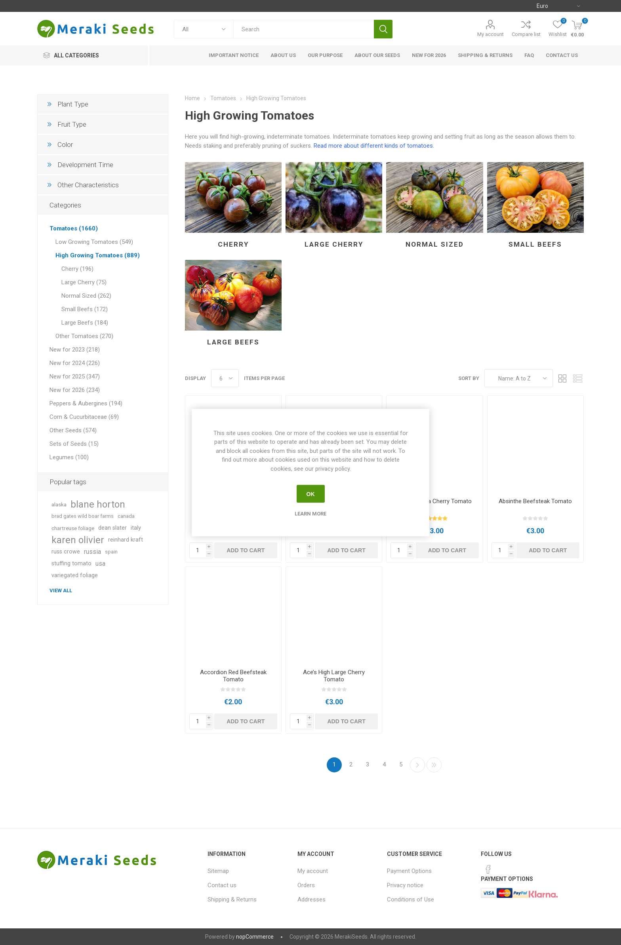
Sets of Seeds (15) (74, 443)
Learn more (310, 514)
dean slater (112, 528)
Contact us (222, 885)
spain (111, 552)
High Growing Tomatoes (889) (97, 255)
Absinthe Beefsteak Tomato (535, 501)
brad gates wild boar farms (82, 516)
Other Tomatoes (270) (84, 336)
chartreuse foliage (72, 528)
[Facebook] (488, 869)
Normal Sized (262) (86, 295)
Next (417, 764)
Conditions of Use (410, 899)
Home (192, 98)
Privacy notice (405, 885)
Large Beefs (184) (84, 322)
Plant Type (72, 104)
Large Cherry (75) (84, 282)
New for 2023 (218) (75, 349)
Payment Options (409, 871)
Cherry (233, 244)
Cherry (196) (77, 268)
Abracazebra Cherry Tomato (435, 501)
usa (100, 563)
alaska (59, 504)
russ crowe (65, 551)
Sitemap (218, 871)
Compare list (526, 34)
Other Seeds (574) (73, 430)
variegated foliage (74, 575)
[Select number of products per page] (225, 378)
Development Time (85, 165)
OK (311, 494)
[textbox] (303, 29)
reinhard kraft (125, 539)
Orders (306, 885)
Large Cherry (334, 244)
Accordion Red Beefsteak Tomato (233, 676)
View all (61, 590)
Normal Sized (435, 244)
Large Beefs (233, 342)
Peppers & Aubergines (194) (86, 403)
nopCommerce (255, 937)
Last (434, 764)
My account (490, 34)
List (578, 378)
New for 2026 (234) (75, 390)
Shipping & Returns (232, 899)
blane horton (97, 504)
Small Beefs (535, 244)
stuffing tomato (71, 563)
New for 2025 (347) (75, 376)
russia (92, 551)
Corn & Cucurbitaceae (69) (84, 416)
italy (136, 528)
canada (126, 516)
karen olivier (77, 540)
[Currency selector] (558, 6)
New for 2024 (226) (75, 363)
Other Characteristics (88, 185)
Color (65, 144)
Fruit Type (71, 124)
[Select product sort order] (518, 378)
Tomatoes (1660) (74, 228)
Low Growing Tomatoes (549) (94, 241)
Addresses (311, 899)
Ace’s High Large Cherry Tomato (334, 676)
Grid (563, 378)
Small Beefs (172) (84, 309)
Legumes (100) (69, 457)
